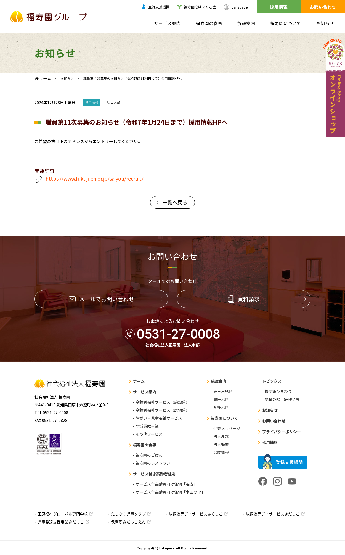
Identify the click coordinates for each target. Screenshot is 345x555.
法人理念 (221, 436)
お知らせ (325, 23)
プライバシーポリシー (281, 431)
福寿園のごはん (149, 455)
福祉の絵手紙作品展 (282, 399)
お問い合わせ (323, 6)
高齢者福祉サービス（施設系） (163, 402)
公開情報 (221, 452)
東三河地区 (223, 391)
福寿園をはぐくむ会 (200, 6)
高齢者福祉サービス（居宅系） (163, 410)
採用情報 (279, 6)
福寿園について (285, 23)
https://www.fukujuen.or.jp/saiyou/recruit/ (89, 179)
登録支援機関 (159, 6)
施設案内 (246, 23)
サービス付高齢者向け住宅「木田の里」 (170, 492)
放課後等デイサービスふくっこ (196, 514)
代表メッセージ (226, 428)
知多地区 (221, 407)
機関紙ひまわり (278, 391)
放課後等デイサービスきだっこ (273, 514)
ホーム (46, 78)
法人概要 (221, 444)
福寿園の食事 (209, 23)
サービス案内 (167, 23)
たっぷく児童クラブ (128, 514)
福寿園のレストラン (153, 463)
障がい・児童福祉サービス (159, 418)
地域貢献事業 (147, 426)
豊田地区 (221, 399)
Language (240, 7)
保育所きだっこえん (128, 522)
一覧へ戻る (175, 202)
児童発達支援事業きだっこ (61, 522)
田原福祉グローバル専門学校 (63, 514)
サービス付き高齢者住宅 (154, 474)
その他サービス (149, 434)
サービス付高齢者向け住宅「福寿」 (166, 484)
